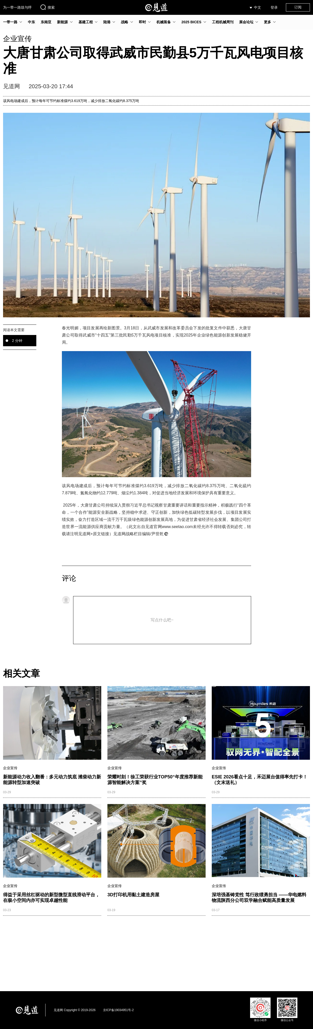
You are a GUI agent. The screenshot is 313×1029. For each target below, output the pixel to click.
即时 (142, 22)
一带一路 (10, 22)
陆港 (106, 22)
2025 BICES (191, 22)
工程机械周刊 (222, 22)
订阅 (297, 7)
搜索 (47, 7)
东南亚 (46, 22)
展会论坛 (246, 22)
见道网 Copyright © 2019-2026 (75, 1010)
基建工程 (86, 22)
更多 (267, 22)
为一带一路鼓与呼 (17, 7)
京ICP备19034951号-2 (118, 1010)
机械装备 (163, 22)
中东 (31, 22)
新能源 (62, 22)
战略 (124, 22)
